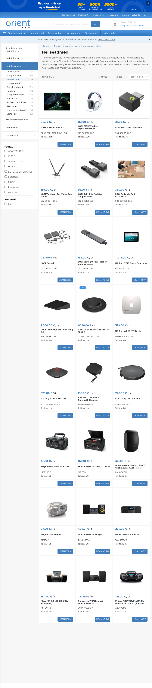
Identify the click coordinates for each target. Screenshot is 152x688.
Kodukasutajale (22, 65)
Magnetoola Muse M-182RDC (55, 466)
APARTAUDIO (16, 151)
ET (145, 15)
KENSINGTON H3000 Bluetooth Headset (88, 398)
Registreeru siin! (106, 39)
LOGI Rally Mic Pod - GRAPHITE (125, 195)
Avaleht (47, 46)
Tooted (58, 46)
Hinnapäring (97, 15)
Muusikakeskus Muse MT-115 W (94, 466)
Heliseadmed (20, 79)
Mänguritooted (20, 76)
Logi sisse (126, 25)
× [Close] (148, 3)
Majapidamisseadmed (22, 119)
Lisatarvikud (22, 127)
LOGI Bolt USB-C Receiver (128, 127)
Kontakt (125, 15)
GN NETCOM (15, 161)
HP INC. (12, 166)
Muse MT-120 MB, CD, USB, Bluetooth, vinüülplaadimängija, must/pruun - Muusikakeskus (56, 602)
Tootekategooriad (14, 33)
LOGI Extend (47, 263)
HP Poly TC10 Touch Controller (131, 263)
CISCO (11, 156)
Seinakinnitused (20, 87)
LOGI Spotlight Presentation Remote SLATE (92, 263)
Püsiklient (83, 15)
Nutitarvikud (22, 135)
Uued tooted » (20, 72)
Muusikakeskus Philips (90, 534)
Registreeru (139, 25)
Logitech (13, 176)
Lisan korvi (65, 144)
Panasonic (14, 187)
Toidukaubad (91, 33)
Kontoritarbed (37, 33)
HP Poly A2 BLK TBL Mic (53, 398)
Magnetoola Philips (51, 534)
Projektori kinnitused (20, 102)
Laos (10, 204)
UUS (82, 288)
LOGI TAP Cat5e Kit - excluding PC (57, 330)
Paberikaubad (55, 33)
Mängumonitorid (20, 95)
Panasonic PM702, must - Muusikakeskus (91, 602)
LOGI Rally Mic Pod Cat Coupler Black (90, 195)
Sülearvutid (20, 99)
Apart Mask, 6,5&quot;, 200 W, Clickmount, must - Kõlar (130, 466)
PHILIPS (12, 192)
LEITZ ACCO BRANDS (20, 171)
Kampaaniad (68, 15)
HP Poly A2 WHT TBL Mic (128, 331)
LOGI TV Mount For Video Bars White (56, 195)
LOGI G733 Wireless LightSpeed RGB (88, 127)
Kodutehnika (109, 33)
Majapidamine (73, 33)
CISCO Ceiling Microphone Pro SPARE (94, 330)
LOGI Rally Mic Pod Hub (127, 398)
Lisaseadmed (20, 83)
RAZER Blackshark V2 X (53, 127)
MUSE (11, 182)
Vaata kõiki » (20, 114)
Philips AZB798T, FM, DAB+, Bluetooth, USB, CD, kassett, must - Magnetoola (129, 602)
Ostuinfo (136, 15)
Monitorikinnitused (20, 110)
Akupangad (20, 106)
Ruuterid (20, 91)
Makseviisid (112, 15)
